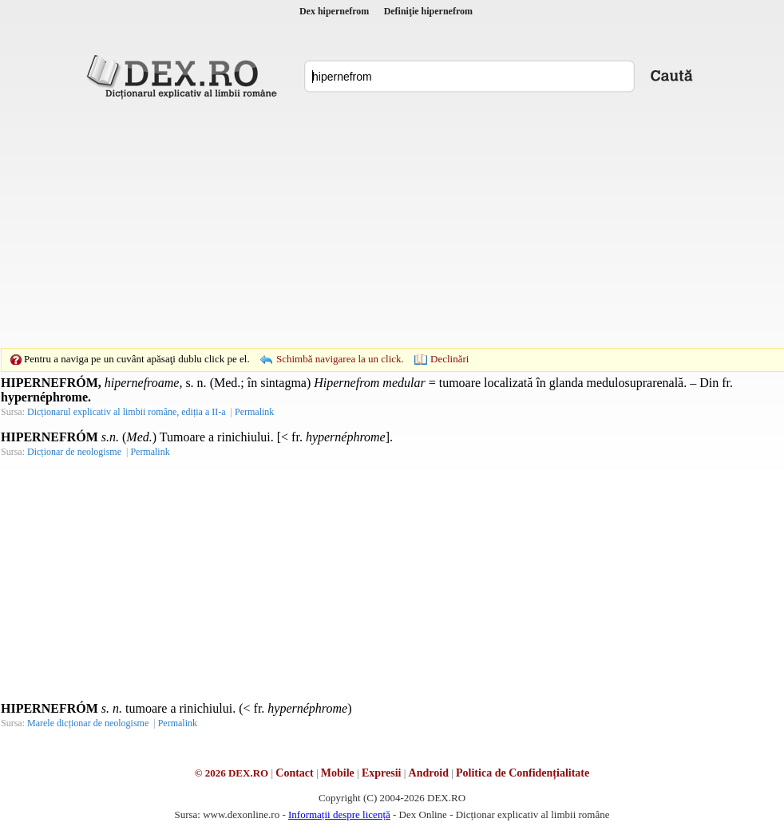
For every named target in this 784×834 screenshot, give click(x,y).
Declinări (449, 359)
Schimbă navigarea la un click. (340, 359)
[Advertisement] (367, 223)
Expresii (382, 773)
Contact (294, 773)
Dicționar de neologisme (74, 451)
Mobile (337, 773)
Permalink (254, 411)
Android (429, 773)
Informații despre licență (339, 814)
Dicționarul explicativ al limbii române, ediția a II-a (126, 411)
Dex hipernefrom (334, 11)
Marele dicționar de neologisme (87, 723)
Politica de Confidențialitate (522, 773)
